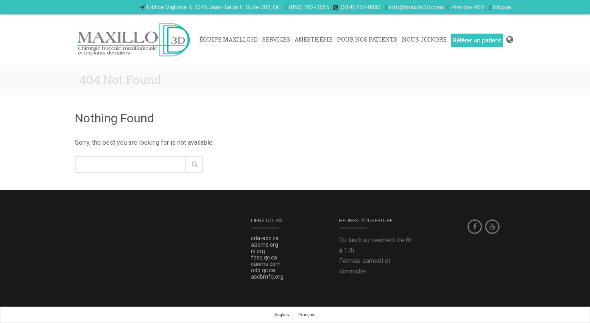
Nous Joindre (424, 39)
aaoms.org (264, 244)
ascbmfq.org (267, 276)
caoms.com (266, 264)
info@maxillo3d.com (416, 7)
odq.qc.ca (263, 270)
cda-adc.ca (265, 238)
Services (276, 39)
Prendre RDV (468, 7)
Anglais (281, 314)
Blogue (500, 7)
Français (306, 314)
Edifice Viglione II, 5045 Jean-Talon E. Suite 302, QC (214, 7)
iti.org (258, 251)
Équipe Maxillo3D (228, 39)
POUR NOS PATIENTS (367, 39)
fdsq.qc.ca (264, 257)
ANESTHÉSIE (314, 39)
